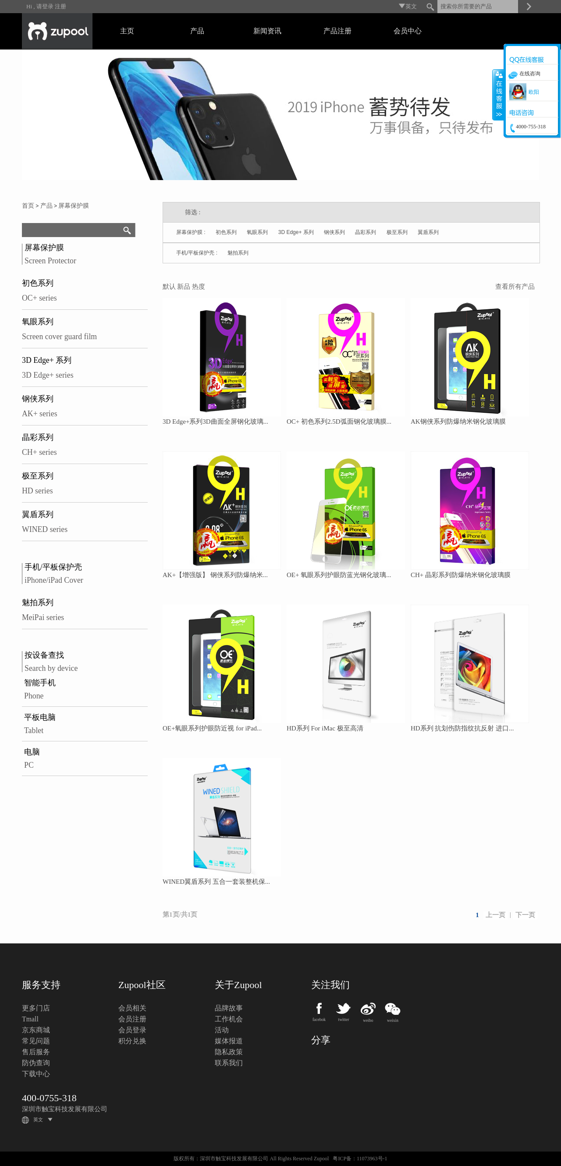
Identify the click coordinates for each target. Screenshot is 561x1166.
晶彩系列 (37, 437)
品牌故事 (229, 1008)
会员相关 (132, 1008)
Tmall (30, 1019)
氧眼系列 (37, 321)
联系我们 (229, 1063)
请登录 (44, 6)
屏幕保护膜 (73, 205)
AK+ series (39, 413)
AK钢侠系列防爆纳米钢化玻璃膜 (458, 421)
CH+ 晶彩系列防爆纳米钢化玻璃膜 (461, 574)
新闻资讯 (267, 31)
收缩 (498, 94)
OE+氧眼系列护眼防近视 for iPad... (212, 728)
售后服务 (36, 1052)
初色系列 (37, 283)
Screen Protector (50, 260)
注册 (60, 6)
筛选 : (192, 212)
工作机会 (229, 1019)
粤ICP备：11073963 (355, 1158)
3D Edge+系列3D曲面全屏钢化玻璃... (215, 421)
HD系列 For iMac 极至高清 (325, 728)
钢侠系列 (37, 398)
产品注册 (337, 31)
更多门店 (36, 1008)
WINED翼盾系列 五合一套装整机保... (216, 881)
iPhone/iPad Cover (54, 580)
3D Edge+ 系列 (46, 360)
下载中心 (36, 1073)
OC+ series (39, 298)
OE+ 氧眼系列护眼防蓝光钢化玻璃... (339, 574)
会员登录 (132, 1030)
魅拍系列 (37, 602)
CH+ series (39, 452)
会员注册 (132, 1019)
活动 (222, 1030)
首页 (28, 205)
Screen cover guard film (59, 336)
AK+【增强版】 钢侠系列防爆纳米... (215, 574)
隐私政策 (229, 1052)
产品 (197, 31)
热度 (198, 286)
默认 (169, 286)
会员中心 (408, 31)
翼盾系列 (37, 514)
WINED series (44, 529)
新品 (183, 286)
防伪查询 (36, 1063)
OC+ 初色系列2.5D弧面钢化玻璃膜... (339, 421)
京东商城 (36, 1030)
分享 (320, 1040)
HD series (37, 490)
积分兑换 (132, 1041)
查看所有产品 (515, 286)
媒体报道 (229, 1041)
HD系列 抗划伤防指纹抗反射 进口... (462, 728)
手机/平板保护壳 (53, 567)
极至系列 (37, 475)
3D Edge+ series (48, 375)
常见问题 (36, 1041)
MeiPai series (43, 617)
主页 (127, 31)
